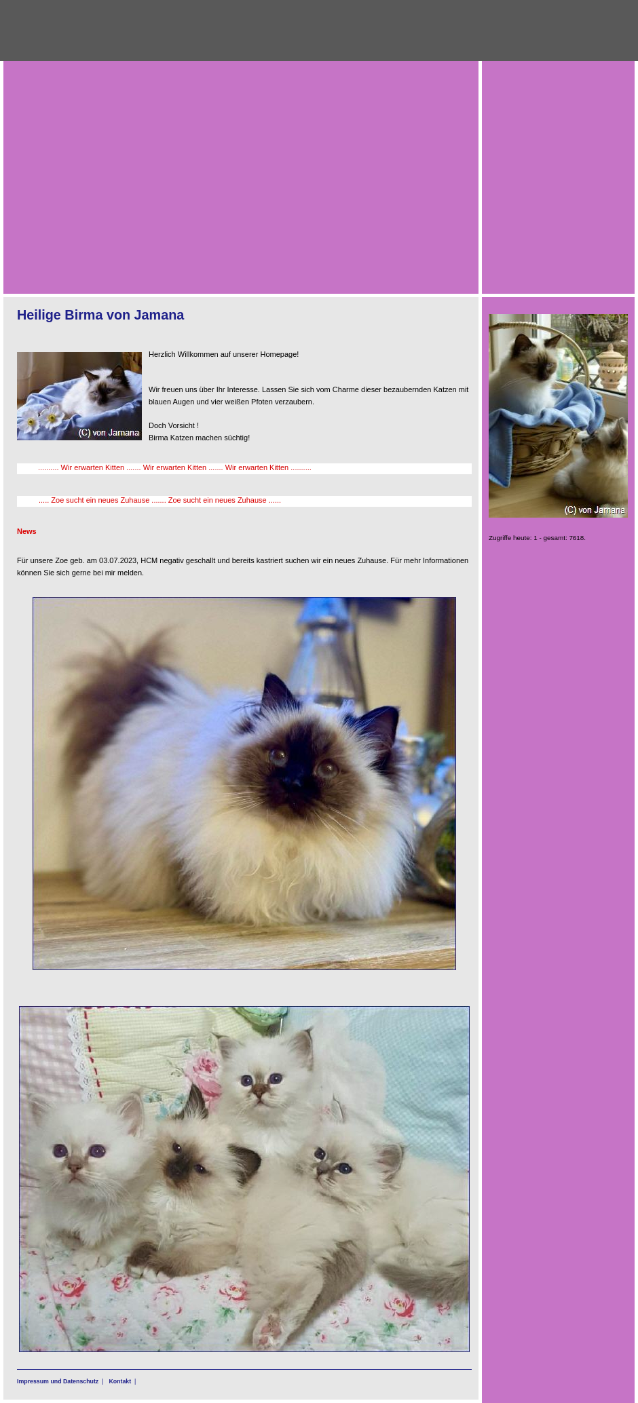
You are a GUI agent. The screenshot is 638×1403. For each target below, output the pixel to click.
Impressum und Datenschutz (57, 1381)
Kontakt (120, 1381)
